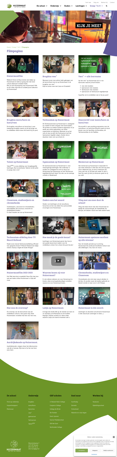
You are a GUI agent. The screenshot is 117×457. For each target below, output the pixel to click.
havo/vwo (31, 409)
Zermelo (74, 405)
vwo (30, 413)
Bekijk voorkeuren (108, 450)
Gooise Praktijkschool (57, 420)
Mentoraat (10, 409)
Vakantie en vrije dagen (78, 413)
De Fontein (53, 413)
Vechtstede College (56, 427)
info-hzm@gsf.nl (33, 449)
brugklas (31, 402)
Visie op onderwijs (13, 402)
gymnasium (32, 416)
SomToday (74, 402)
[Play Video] (22, 64)
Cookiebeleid (94, 454)
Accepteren (82, 450)
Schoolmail (75, 409)
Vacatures (96, 402)
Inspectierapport (12, 405)
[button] (114, 437)
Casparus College (55, 405)
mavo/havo (32, 405)
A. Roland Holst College (57, 402)
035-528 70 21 (33, 447)
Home (9, 47)
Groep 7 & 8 (16, 47)
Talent (31, 424)
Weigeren (95, 450)
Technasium (32, 420)
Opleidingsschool (98, 405)
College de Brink (55, 409)
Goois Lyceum (54, 416)
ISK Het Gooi (54, 423)
